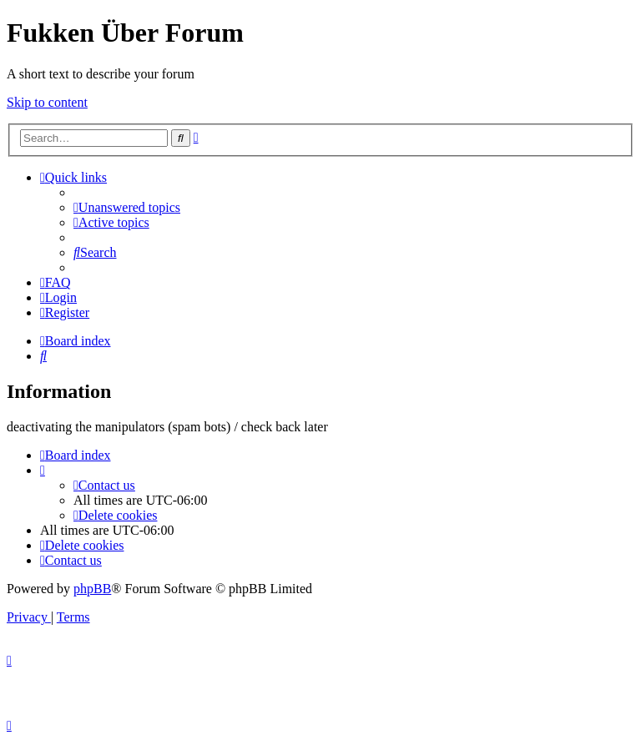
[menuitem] (126, 207)
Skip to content (47, 102)
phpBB (92, 588)
